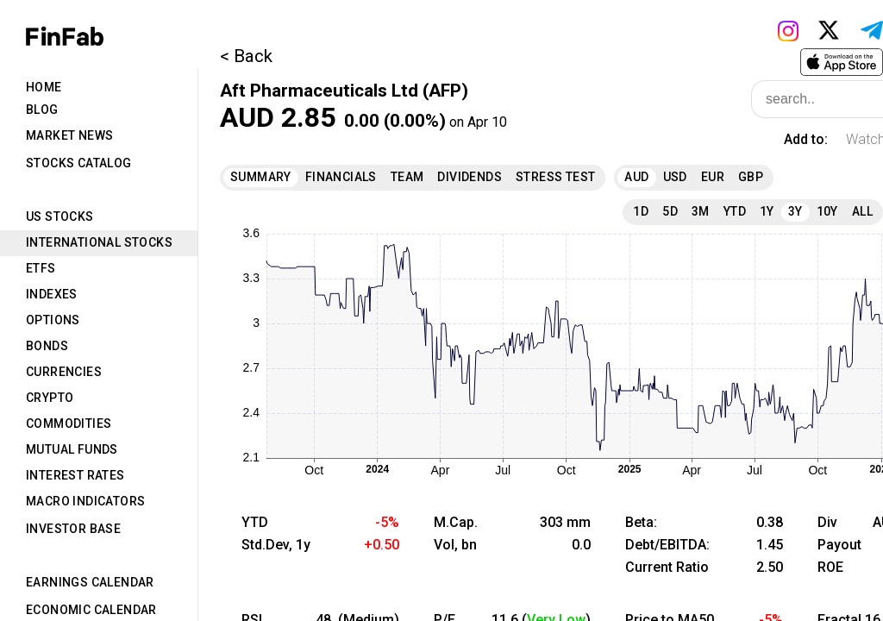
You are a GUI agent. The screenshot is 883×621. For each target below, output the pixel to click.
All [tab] (862, 211)
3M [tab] (701, 211)
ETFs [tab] (41, 268)
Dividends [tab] (469, 177)
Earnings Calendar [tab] (90, 582)
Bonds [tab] (47, 346)
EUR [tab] (712, 177)
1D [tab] (640, 211)
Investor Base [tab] (73, 529)
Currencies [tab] (64, 372)
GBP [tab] (750, 177)
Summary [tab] (260, 177)
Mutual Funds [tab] (72, 449)
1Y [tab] (767, 211)
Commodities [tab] (68, 423)
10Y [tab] (827, 211)
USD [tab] (675, 177)
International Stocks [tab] (99, 242)
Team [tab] (407, 177)
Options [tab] (53, 320)
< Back (246, 56)
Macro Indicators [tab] (85, 501)
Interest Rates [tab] (75, 475)
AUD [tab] (636, 177)
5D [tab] (670, 211)
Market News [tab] (69, 135)
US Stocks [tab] (60, 216)
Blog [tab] (42, 109)
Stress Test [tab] (555, 177)
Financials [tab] (341, 177)
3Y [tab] (795, 211)
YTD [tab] (734, 211)
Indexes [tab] (52, 294)
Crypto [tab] (49, 398)
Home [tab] (44, 87)
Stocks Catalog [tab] (79, 163)
